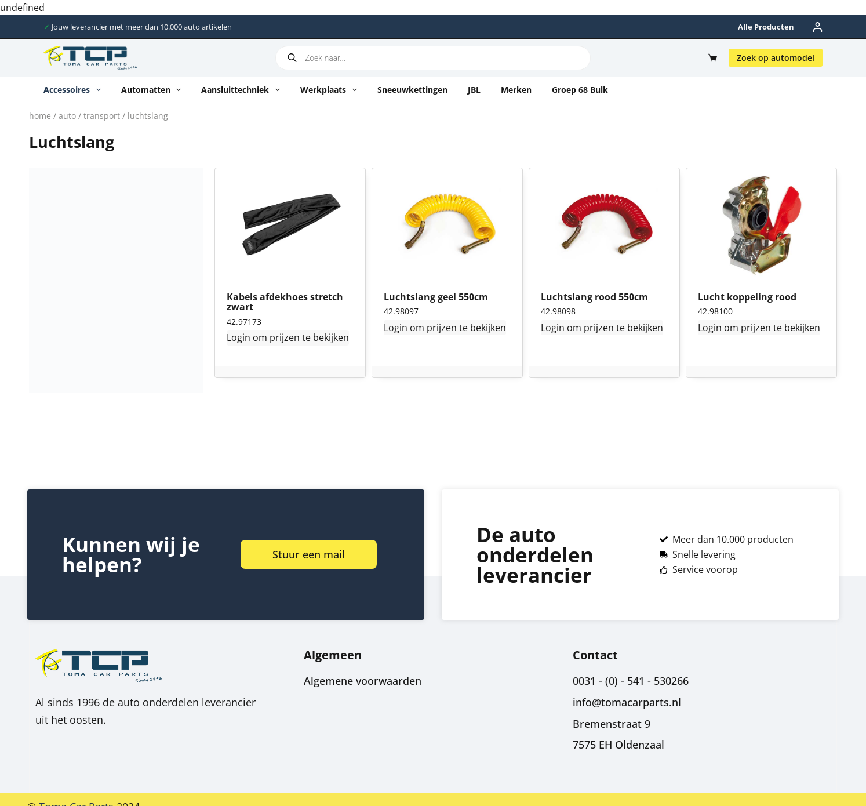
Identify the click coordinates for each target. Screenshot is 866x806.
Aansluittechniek (243, 90)
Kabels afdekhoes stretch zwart (285, 302)
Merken (516, 89)
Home (40, 115)
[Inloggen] (818, 27)
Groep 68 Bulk (580, 89)
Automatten (153, 90)
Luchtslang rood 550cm (594, 297)
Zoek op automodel (775, 57)
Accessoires (74, 90)
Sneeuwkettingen (412, 89)
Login (238, 337)
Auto (67, 115)
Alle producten (766, 26)
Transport (101, 115)
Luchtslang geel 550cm (436, 297)
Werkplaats (331, 90)
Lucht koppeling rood (747, 297)
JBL (474, 89)
